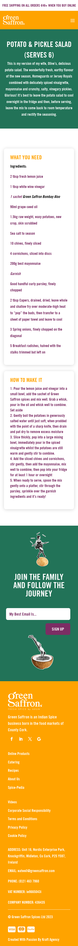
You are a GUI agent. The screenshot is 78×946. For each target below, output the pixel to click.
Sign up (58, 629)
